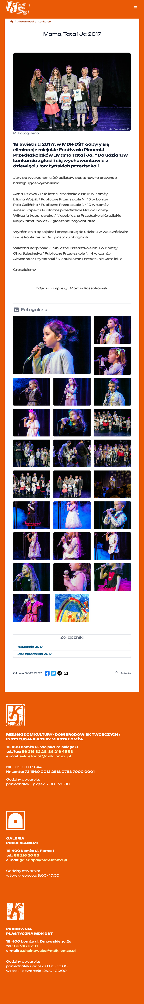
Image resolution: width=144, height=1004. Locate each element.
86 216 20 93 (26, 855)
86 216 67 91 (26, 946)
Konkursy (44, 21)
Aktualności (25, 21)
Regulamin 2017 (29, 646)
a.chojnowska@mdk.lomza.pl (48, 951)
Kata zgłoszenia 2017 (34, 653)
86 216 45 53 (60, 751)
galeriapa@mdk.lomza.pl (43, 860)
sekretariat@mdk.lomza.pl (45, 756)
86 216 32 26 (34, 751)
